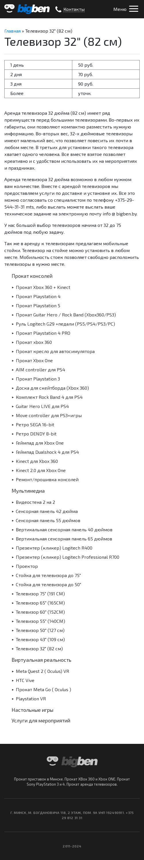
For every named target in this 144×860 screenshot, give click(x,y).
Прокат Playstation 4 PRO (43, 333)
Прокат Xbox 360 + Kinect (43, 287)
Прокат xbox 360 (34, 342)
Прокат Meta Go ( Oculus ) (43, 689)
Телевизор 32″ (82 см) (39, 648)
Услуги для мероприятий (40, 720)
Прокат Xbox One (34, 360)
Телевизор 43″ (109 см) (40, 639)
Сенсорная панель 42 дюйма (47, 511)
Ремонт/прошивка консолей (47, 479)
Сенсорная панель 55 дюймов (48, 520)
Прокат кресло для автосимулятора (55, 351)
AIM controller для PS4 (40, 369)
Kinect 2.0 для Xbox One (41, 470)
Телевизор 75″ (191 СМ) (40, 593)
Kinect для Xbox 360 (37, 461)
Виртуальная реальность (41, 660)
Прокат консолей (31, 276)
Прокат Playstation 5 (38, 305)
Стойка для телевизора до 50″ (48, 584)
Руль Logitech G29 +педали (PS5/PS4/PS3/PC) (65, 323)
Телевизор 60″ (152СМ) (40, 612)
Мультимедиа (28, 491)
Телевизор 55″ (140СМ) (40, 621)
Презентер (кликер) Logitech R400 (54, 547)
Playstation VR (31, 698)
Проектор (27, 566)
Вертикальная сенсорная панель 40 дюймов (64, 529)
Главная (12, 30)
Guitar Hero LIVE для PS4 (42, 406)
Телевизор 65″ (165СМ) (40, 602)
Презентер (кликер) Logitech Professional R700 (67, 557)
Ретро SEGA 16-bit (35, 424)
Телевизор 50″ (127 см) (40, 630)
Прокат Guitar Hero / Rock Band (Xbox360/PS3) (66, 314)
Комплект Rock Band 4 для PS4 (49, 397)
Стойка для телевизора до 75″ (48, 575)
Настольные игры (32, 710)
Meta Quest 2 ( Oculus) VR (42, 671)
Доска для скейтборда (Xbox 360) (52, 388)
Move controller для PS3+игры (49, 415)
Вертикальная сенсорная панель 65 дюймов (64, 538)
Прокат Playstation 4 (38, 296)
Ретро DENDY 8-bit (36, 433)
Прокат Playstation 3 (38, 378)
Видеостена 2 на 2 (35, 502)
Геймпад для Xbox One (40, 442)
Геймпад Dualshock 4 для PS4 (47, 452)
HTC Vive (25, 680)
